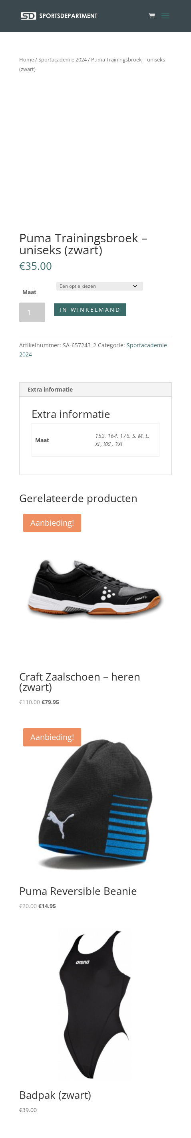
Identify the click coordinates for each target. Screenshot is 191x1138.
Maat (29, 292)
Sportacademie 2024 (62, 59)
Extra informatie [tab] (50, 389)
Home (26, 59)
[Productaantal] (32, 312)
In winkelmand (90, 309)
